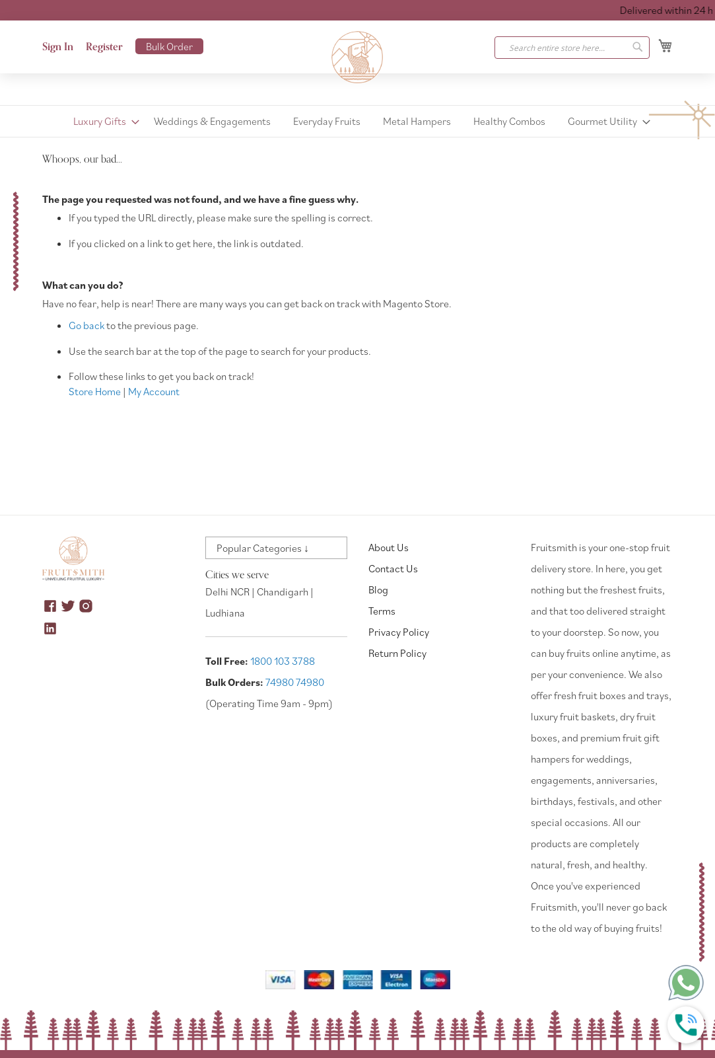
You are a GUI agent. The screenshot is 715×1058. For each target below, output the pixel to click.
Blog (378, 589)
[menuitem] (102, 121)
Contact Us (393, 568)
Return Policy (397, 653)
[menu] (357, 121)
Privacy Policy (398, 631)
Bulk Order (169, 46)
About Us (388, 547)
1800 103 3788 (282, 660)
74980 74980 (294, 682)
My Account (154, 391)
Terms (381, 610)
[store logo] (357, 57)
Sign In (57, 47)
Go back (86, 325)
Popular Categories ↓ (263, 547)
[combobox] (572, 47)
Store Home (95, 391)
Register (104, 47)
